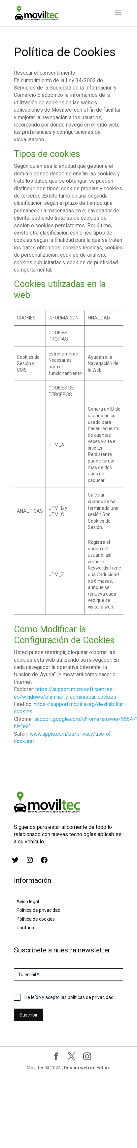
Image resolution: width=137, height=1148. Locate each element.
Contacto (26, 927)
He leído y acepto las (69, 997)
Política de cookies (36, 919)
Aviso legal (28, 901)
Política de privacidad (38, 910)
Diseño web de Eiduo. (87, 1067)
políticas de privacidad (91, 997)
